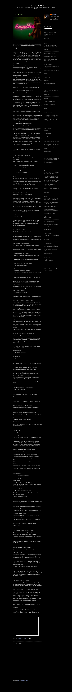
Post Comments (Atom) (23, 680)
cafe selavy (36, 6)
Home (27, 678)
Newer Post (15, 678)
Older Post (39, 678)
